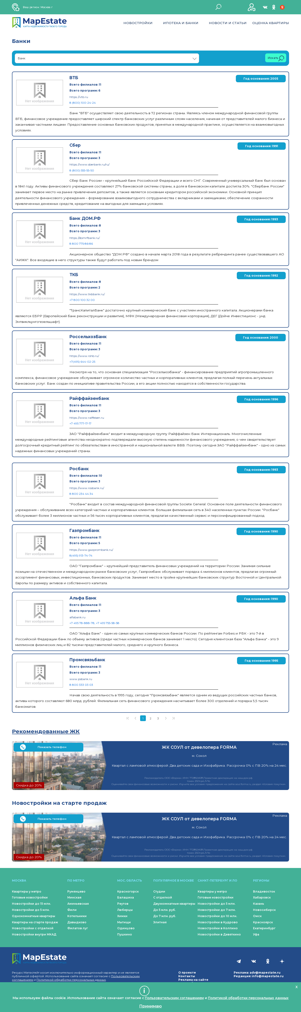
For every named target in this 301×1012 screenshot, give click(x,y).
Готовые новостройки (30, 897)
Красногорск (128, 891)
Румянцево (76, 891)
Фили (72, 910)
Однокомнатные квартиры (33, 916)
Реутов (122, 903)
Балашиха (125, 897)
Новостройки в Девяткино (219, 934)
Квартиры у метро (26, 891)
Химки (122, 916)
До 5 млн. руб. (164, 910)
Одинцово (126, 928)
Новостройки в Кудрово (218, 922)
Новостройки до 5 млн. (31, 910)
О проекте (187, 972)
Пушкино (124, 934)
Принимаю (150, 1006)
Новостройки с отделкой (32, 928)
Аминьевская (78, 903)
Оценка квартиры (270, 23)
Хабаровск (262, 897)
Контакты (186, 976)
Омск (257, 916)
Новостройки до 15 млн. (31, 903)
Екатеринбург (264, 928)
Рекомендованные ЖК (46, 731)
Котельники (77, 916)
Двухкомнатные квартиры (174, 903)
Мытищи (124, 922)
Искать (276, 58)
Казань (258, 903)
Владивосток (264, 891)
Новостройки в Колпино (218, 928)
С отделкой (162, 897)
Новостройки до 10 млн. (217, 916)
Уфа (256, 934)
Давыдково (76, 922)
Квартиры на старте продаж (35, 922)
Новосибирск (264, 910)
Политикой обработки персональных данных (71, 979)
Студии (159, 891)
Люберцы (125, 910)
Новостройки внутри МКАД (34, 934)
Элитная (160, 922)
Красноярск (263, 922)
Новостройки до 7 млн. (217, 910)
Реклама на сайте (193, 979)
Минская (74, 897)
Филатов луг (77, 928)
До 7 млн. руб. (164, 916)
